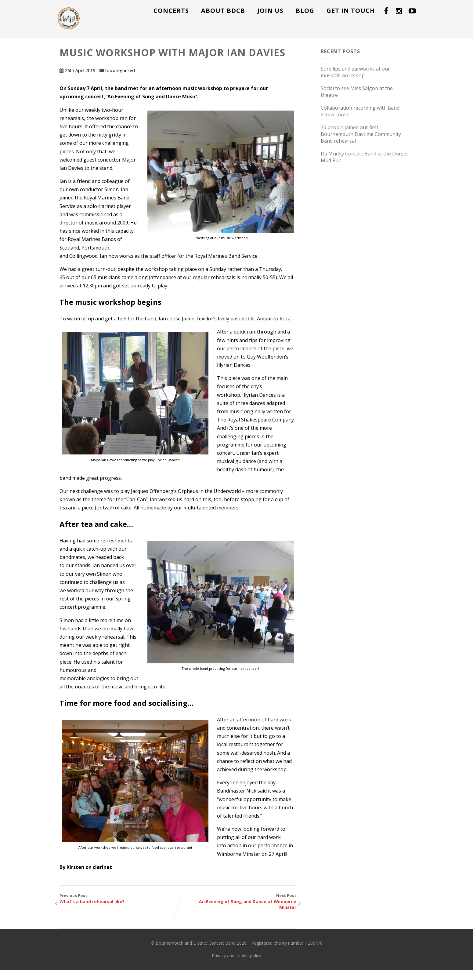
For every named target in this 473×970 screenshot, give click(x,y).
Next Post (237, 901)
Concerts (171, 10)
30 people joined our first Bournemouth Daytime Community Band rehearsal (361, 134)
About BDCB (223, 10)
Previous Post (119, 898)
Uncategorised (120, 70)
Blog (305, 10)
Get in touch (351, 10)
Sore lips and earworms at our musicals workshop (355, 72)
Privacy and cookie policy (236, 955)
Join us (270, 10)
